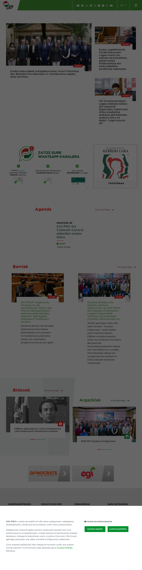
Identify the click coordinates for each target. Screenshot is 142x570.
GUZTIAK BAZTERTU (118, 529)
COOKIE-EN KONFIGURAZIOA (98, 522)
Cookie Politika (65, 547)
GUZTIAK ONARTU (95, 529)
